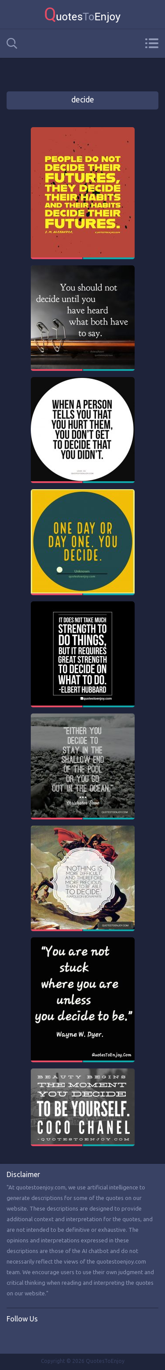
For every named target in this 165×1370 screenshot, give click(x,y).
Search (12, 43)
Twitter (32, 1337)
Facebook (14, 1337)
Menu (151, 43)
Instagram (50, 1337)
